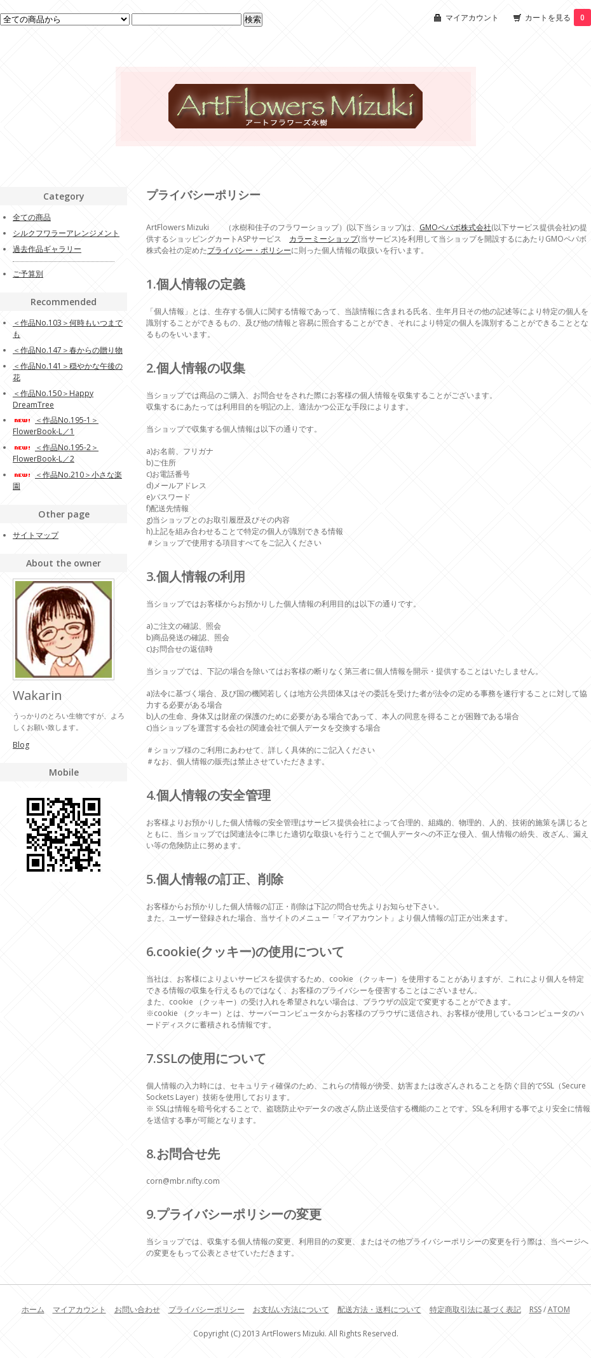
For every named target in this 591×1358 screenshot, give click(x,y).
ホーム (33, 1309)
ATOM (559, 1309)
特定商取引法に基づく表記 (475, 1309)
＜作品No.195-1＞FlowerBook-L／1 (55, 426)
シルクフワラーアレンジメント (66, 233)
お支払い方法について (291, 1309)
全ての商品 (32, 217)
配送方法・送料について (379, 1309)
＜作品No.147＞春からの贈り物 (68, 350)
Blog (21, 744)
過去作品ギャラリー (47, 248)
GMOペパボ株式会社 (455, 227)
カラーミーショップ (323, 238)
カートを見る (558, 17)
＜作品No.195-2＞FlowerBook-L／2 (55, 453)
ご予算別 (28, 273)
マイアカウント (472, 17)
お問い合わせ (137, 1309)
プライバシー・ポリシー (249, 250)
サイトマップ (35, 535)
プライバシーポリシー (206, 1309)
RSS (535, 1309)
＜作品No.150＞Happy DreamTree (53, 399)
